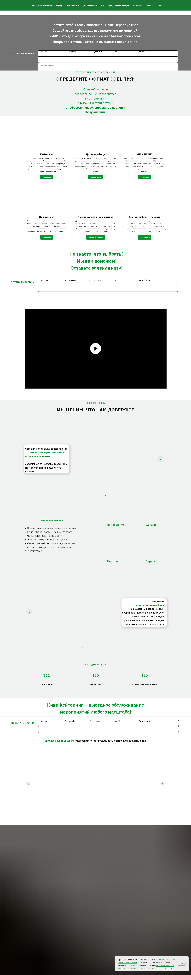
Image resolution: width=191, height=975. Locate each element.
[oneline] (108, 66)
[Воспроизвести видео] (95, 348)
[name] (108, 53)
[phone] (108, 60)
